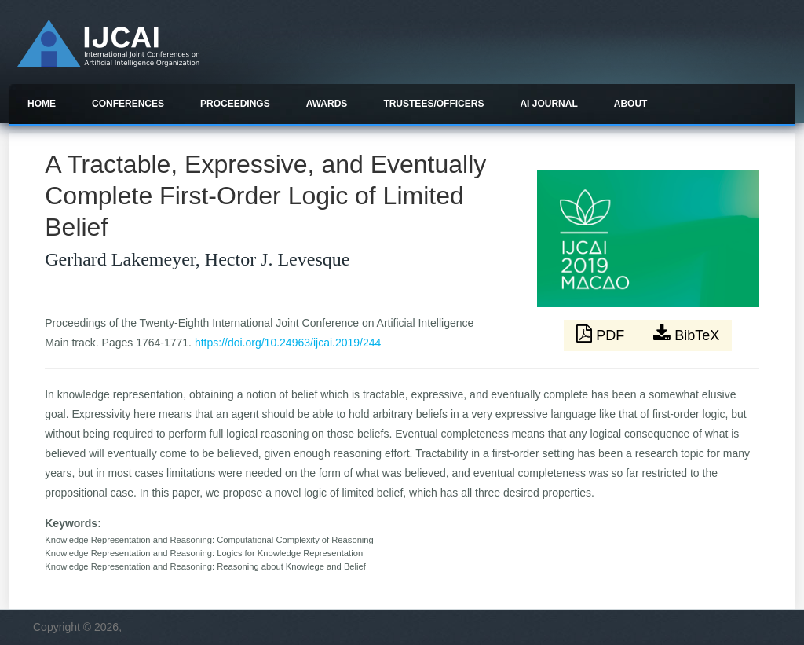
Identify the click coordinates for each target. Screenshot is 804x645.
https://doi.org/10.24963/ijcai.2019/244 (288, 342)
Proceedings (235, 103)
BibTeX (686, 333)
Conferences (128, 103)
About (631, 103)
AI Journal (548, 103)
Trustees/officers (433, 103)
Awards (327, 103)
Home (41, 103)
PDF (602, 333)
